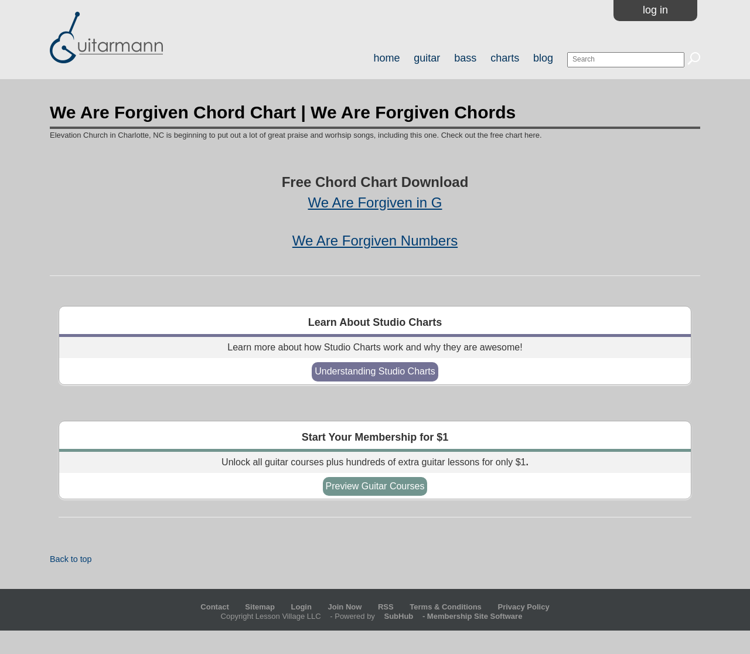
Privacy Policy (523, 606)
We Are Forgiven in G (375, 202)
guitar (427, 58)
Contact (214, 606)
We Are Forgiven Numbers (375, 240)
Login (301, 606)
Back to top (71, 559)
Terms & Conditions (446, 606)
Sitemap (260, 606)
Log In (655, 10)
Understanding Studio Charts (375, 371)
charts (504, 58)
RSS (386, 606)
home (386, 58)
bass (465, 58)
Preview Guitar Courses (375, 486)
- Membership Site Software (449, 616)
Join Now (346, 606)
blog (543, 58)
